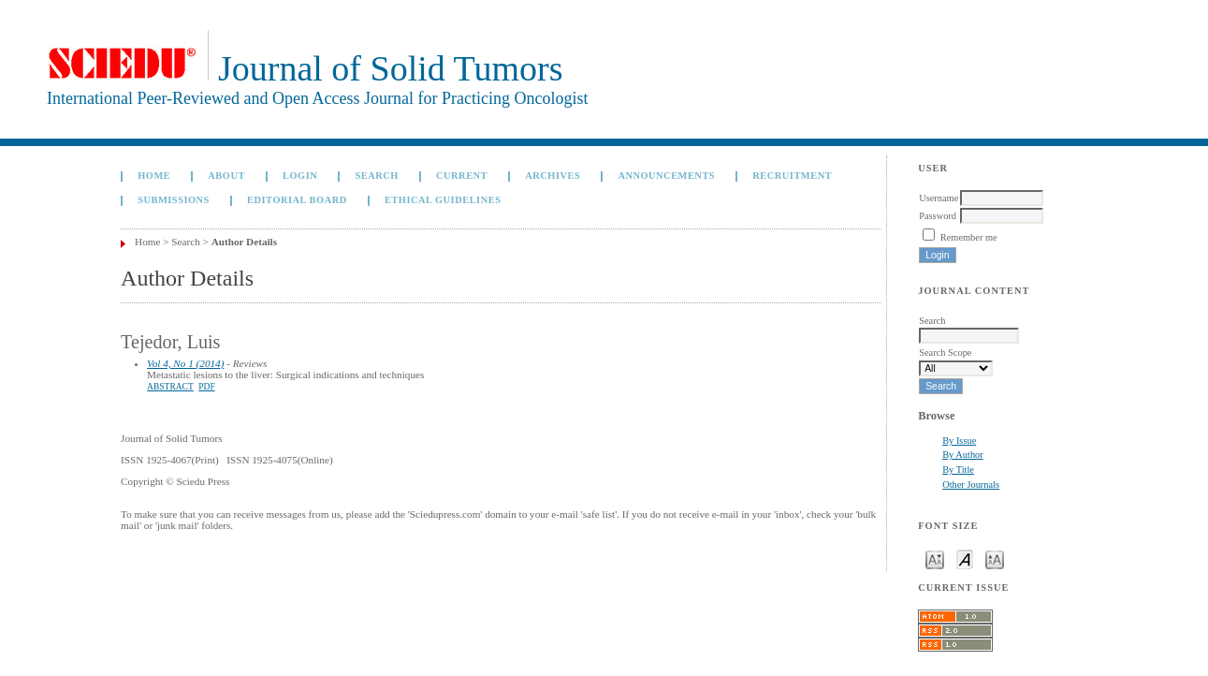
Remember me (968, 237)
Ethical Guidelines (443, 200)
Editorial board (297, 200)
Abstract (170, 386)
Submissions (174, 200)
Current (462, 175)
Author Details (244, 241)
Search (376, 175)
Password (937, 216)
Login (300, 175)
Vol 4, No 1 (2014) (185, 363)
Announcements (666, 175)
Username (938, 198)
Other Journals (970, 484)
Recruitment (792, 175)
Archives (552, 175)
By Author (962, 454)
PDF (206, 386)
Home (154, 175)
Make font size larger (994, 558)
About (226, 175)
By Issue (959, 440)
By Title (958, 469)
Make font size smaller (934, 558)
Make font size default (964, 558)
